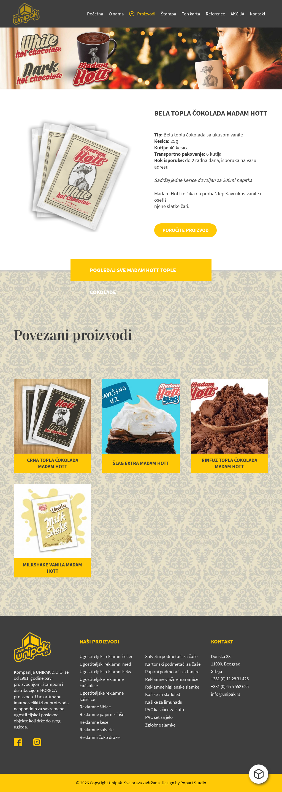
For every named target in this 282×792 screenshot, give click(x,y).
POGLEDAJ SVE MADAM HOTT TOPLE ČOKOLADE (133, 274)
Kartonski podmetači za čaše (172, 664)
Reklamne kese (94, 722)
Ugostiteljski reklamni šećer (106, 656)
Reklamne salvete (96, 730)
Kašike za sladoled (162, 694)
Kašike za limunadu (163, 702)
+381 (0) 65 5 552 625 (230, 686)
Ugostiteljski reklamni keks (105, 671)
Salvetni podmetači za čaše (171, 656)
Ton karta (191, 14)
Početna (95, 14)
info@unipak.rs (225, 694)
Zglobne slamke (160, 725)
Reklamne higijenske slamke (172, 687)
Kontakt (257, 14)
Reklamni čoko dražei (100, 737)
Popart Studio (193, 782)
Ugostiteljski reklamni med (105, 664)
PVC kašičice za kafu (164, 709)
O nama (116, 14)
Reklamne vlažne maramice (171, 679)
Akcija (237, 14)
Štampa (168, 14)
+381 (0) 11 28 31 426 (230, 679)
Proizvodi (146, 14)
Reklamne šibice (95, 707)
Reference (215, 14)
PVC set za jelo (159, 717)
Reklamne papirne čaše (102, 714)
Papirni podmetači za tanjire (172, 671)
